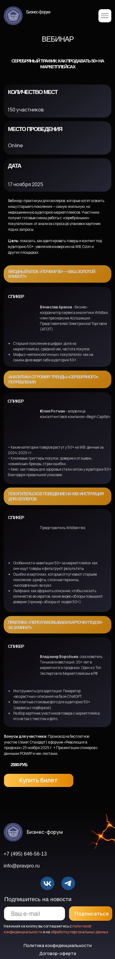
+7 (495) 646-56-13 (25, 853)
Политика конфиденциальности (58, 945)
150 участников (26, 109)
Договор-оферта (57, 953)
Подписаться (92, 913)
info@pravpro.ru (22, 865)
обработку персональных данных (79, 932)
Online (15, 145)
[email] (35, 913)
